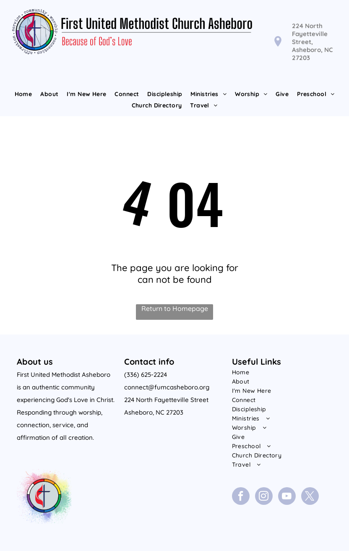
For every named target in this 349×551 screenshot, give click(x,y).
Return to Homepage (174, 308)
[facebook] (241, 497)
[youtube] (287, 497)
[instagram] (264, 497)
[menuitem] (23, 94)
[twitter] (310, 497)
